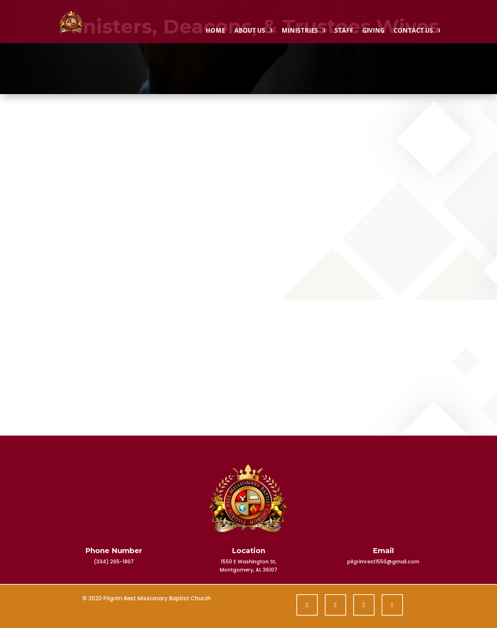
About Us (249, 31)
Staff (343, 31)
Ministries (300, 31)
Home (215, 31)
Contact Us (413, 31)
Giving (373, 31)
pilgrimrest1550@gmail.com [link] (383, 561)
